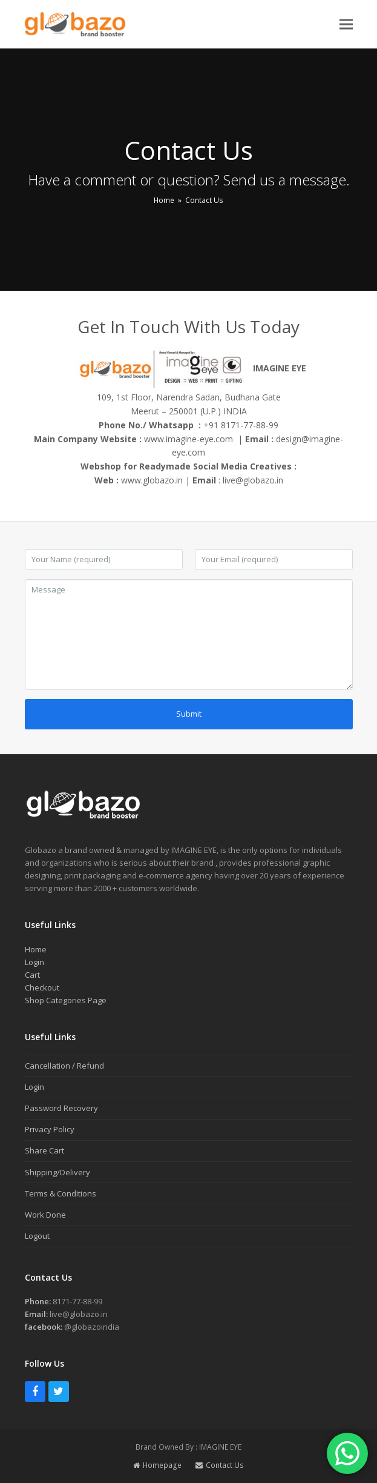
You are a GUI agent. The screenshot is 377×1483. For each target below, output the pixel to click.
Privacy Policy (49, 1129)
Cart (32, 974)
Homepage (157, 1465)
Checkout (42, 987)
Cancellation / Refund (64, 1065)
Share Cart (44, 1150)
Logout (37, 1235)
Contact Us (219, 1465)
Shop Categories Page (66, 1000)
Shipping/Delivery (57, 1172)
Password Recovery (61, 1108)
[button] (346, 24)
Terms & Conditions (60, 1193)
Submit (189, 713)
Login (34, 962)
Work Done (45, 1214)
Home (36, 949)
